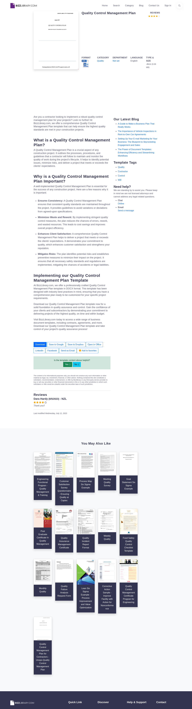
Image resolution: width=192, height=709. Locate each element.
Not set (116, 61)
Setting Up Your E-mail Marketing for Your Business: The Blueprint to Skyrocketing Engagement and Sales (137, 142)
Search (116, 5)
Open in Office (94, 344)
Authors (72, 661)
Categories (103, 656)
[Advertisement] (120, 36)
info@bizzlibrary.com (166, 652)
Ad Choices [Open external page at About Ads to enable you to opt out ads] (132, 665)
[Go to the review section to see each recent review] (154, 16)
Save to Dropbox (75, 344)
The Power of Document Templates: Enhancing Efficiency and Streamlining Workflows (136, 152)
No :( (76, 364)
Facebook (52, 350)
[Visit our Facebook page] (20, 680)
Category (129, 5)
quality (121, 167)
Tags (100, 669)
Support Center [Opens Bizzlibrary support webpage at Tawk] (134, 652)
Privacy (130, 661)
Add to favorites (88, 350)
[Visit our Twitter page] (12, 680)
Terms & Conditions (136, 656)
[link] (12, 680)
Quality (100, 61)
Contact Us (154, 5)
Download (40, 344)
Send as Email (68, 350)
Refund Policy (133, 678)
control (121, 176)
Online (121, 203)
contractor (123, 171)
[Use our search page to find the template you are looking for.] (179, 6)
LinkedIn (39, 350)
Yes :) (67, 364)
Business (102, 661)
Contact (72, 665)
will (119, 180)
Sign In (168, 5)
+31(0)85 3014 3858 (166, 655)
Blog (141, 5)
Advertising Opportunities (80, 669)
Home (105, 5)
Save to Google (56, 344)
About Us (72, 656)
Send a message (126, 210)
